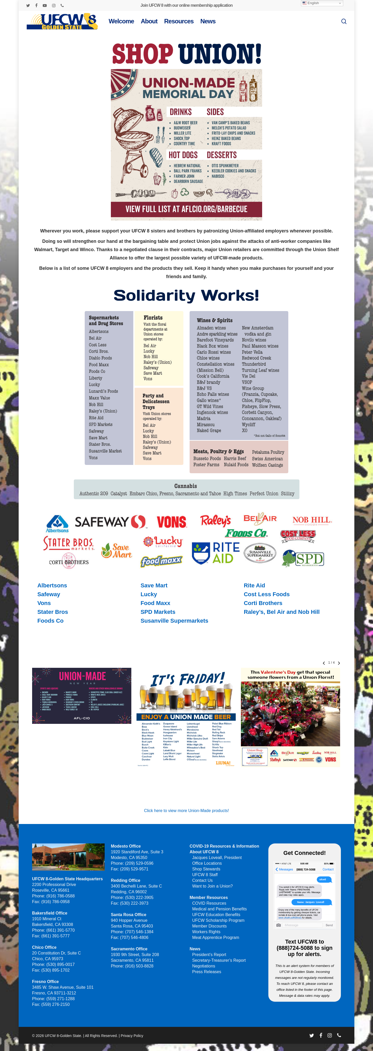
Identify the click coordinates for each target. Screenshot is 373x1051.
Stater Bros (52, 612)
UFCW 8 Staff (205, 875)
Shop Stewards (206, 869)
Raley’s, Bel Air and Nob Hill (282, 612)
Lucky (149, 594)
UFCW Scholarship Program (218, 920)
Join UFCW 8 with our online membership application (186, 5)
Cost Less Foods (267, 594)
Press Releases (206, 972)
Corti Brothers (263, 603)
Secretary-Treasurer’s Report (219, 960)
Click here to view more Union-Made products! (186, 810)
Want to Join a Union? (212, 886)
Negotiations (203, 966)
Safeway (48, 594)
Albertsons (52, 585)
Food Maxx (155, 603)
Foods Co (50, 620)
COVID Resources (209, 903)
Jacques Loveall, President (217, 857)
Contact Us (202, 880)
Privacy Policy (132, 1036)
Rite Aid (254, 585)
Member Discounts (209, 926)
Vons (44, 603)
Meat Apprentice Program (215, 937)
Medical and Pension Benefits (219, 909)
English (311, 3)
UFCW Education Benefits (216, 914)
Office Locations (207, 863)
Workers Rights (206, 932)
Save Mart (154, 585)
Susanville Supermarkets (175, 620)
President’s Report (209, 954)
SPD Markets (158, 612)
